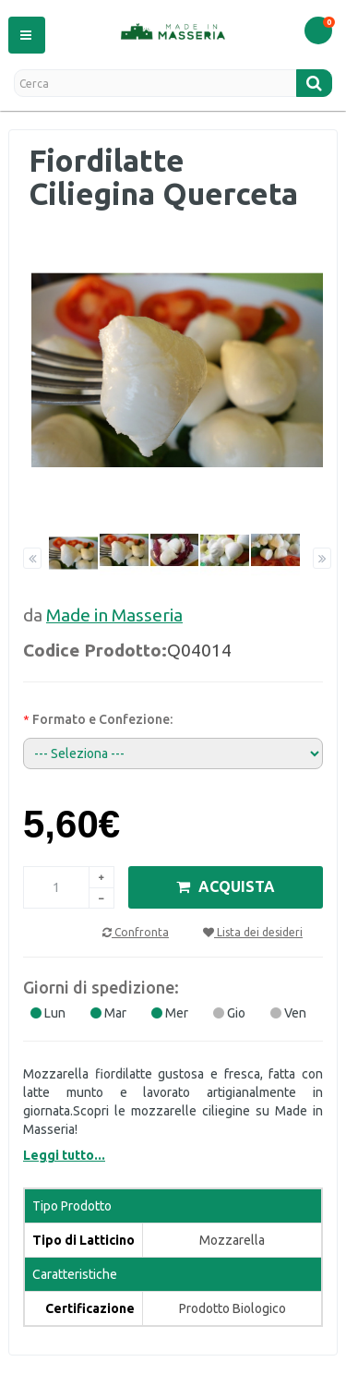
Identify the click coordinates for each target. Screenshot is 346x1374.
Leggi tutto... (64, 1155)
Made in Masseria (114, 615)
